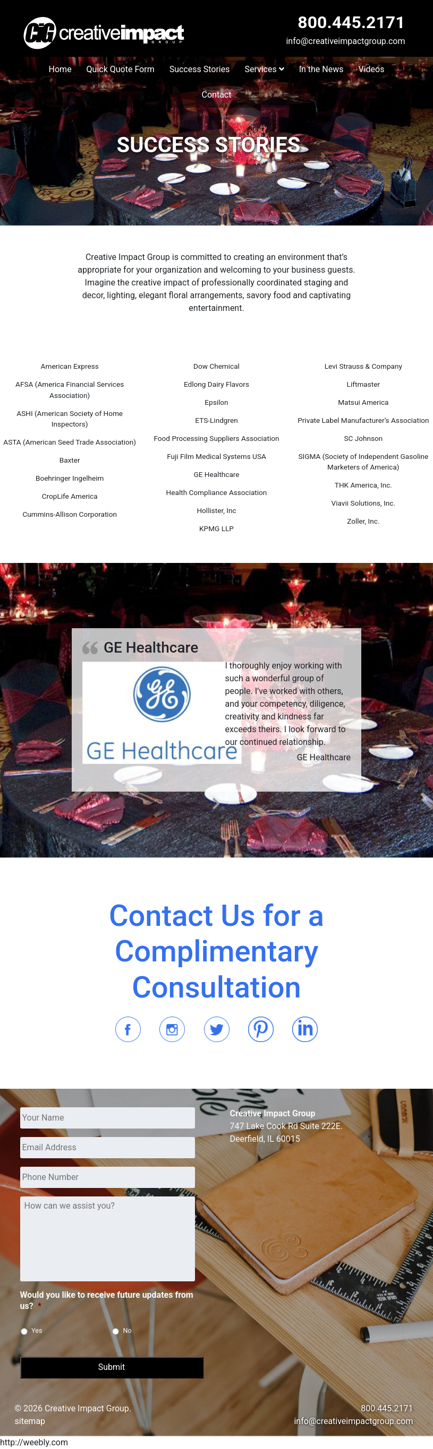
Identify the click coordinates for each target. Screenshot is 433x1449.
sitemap (30, 1421)
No (127, 1330)
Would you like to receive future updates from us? (106, 1300)
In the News (321, 69)
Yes (36, 1330)
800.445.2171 (351, 22)
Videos (371, 69)
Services (264, 69)
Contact (217, 95)
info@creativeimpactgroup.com (345, 41)
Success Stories (199, 69)
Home (60, 69)
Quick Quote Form (121, 69)
